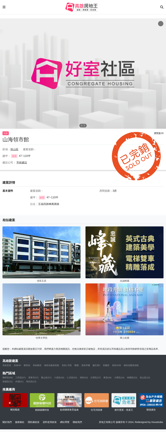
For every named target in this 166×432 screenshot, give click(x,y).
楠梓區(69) (7, 377)
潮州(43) (84, 377)
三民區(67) (20, 377)
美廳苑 (106, 365)
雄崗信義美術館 (51, 365)
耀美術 (27, 365)
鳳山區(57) (46, 377)
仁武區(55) (72, 377)
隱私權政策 (33, 422)
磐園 (76, 365)
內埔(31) (19, 381)
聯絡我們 (77, 422)
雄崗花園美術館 (131, 365)
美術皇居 (6, 365)
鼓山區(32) (145, 377)
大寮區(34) (119, 377)
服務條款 (19, 422)
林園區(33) (132, 377)
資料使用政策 (50, 422)
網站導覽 (64, 422)
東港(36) (107, 377)
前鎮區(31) (7, 381)
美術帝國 (85, 365)
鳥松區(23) (31, 381)
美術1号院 (67, 365)
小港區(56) (59, 377)
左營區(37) (95, 377)
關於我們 (7, 422)
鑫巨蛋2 (96, 365)
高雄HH (17, 365)
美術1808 (116, 365)
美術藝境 (37, 365)
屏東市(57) (33, 377)
